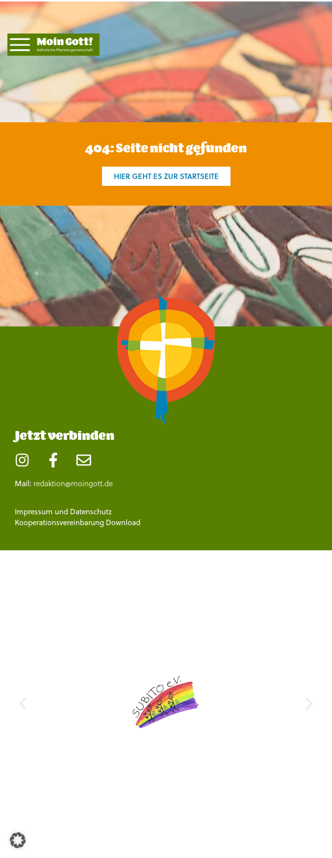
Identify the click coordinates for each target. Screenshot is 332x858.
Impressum (34, 511)
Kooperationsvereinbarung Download (77, 522)
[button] (23, 704)
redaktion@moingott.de (73, 483)
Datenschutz (91, 511)
